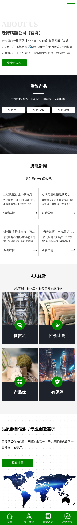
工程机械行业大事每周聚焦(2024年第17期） (20, 194)
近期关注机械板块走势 (56, 194)
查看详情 (9, 213)
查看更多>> (14, 62)
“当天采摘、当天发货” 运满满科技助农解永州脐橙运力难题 (58, 231)
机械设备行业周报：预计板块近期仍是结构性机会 (20, 231)
